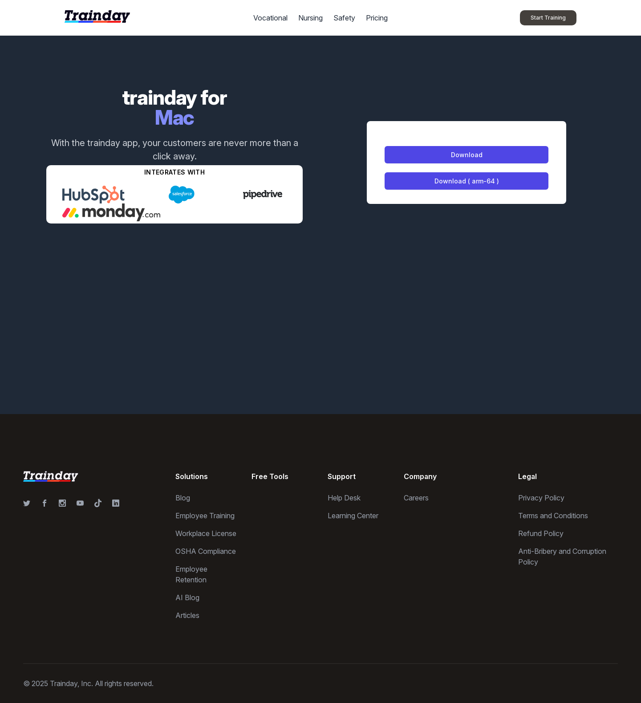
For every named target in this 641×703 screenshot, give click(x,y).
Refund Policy (541, 533)
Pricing (377, 17)
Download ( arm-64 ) (466, 181)
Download (467, 154)
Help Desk (344, 497)
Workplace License (205, 533)
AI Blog (187, 597)
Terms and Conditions (553, 515)
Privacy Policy (541, 497)
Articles (187, 615)
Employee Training (205, 515)
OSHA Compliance (205, 551)
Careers (416, 497)
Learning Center (353, 515)
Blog (182, 497)
